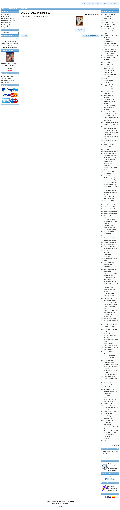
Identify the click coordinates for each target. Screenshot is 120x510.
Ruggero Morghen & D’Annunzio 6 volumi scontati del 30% (110, 87)
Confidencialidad (6, 78)
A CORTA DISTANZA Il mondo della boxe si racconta (111, 107)
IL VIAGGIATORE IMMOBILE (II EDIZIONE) (109, 437)
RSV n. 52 (107, 76)
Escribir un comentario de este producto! (112, 488)
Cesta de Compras (107, 11)
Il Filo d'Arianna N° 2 (110, 374)
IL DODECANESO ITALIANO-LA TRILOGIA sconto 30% (111, 408)
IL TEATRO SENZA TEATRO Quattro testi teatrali (110, 101)
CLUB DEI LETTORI (110, 412)
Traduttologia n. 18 (109, 209)
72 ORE (106, 20)
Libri (15, 8)
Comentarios (24, 8)
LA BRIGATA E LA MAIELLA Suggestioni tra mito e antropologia (110, 178)
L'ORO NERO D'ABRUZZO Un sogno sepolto (111, 136)
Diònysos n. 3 (108, 403)
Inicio (3, 8)
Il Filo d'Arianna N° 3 (110, 242)
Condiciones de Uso (7, 80)
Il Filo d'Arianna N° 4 (110, 207)
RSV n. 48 (107, 441)
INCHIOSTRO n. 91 (110, 337)
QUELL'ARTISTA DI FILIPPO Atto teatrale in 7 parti (111, 321)
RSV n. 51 (107, 62)
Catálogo (10, 8)
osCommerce (64, 503)
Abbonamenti (5, 14)
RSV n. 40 (107, 126)
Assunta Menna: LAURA (111, 151)
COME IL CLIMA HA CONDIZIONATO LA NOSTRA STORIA (110, 52)
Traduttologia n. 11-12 (110, 248)
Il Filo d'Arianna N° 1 (110, 246)
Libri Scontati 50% (6, 20)
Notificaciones (105, 461)
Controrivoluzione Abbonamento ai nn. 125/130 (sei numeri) (110, 227)
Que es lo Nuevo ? (7, 50)
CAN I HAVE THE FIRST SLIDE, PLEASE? (109, 265)
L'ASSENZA (107, 27)
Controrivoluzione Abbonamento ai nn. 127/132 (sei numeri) (110, 290)
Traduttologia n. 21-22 (110, 211)
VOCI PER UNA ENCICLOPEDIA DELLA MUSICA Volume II (111, 196)
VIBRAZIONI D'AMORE (111, 132)
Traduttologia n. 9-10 (110, 281)
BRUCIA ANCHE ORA (110, 186)
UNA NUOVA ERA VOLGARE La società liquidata (110, 221)
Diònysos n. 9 (108, 385)
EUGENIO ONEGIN (110, 74)
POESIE (106, 149)
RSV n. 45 (107, 387)
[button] (88, 3)
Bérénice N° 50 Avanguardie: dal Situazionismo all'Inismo (111, 362)
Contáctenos (5, 82)
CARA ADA (107, 397)
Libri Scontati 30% (6, 18)
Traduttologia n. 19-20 (110, 213)
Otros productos (107, 456)
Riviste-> (4, 25)
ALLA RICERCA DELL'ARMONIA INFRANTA (109, 81)
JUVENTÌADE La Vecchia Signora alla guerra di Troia (110, 416)
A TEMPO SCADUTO (110, 130)
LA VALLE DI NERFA (110, 205)
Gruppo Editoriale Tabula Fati (65, 501)
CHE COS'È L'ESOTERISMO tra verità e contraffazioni (110, 190)
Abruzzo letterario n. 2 (110, 383)
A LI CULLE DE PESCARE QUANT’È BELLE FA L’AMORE (110, 41)
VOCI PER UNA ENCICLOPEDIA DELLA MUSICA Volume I (111, 66)
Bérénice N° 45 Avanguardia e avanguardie (108, 422)
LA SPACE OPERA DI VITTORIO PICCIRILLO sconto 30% (111, 118)
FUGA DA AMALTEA (110, 128)
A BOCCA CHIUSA (109, 14)
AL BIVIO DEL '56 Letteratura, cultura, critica (110, 31)
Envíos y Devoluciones (8, 76)
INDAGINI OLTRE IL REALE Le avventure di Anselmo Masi (111, 159)
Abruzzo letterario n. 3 (110, 244)
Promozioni (4, 22)
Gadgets (4, 27)
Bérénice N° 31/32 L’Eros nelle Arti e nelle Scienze (111, 379)
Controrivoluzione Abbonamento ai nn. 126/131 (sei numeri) (110, 238)
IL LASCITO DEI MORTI (111, 56)
